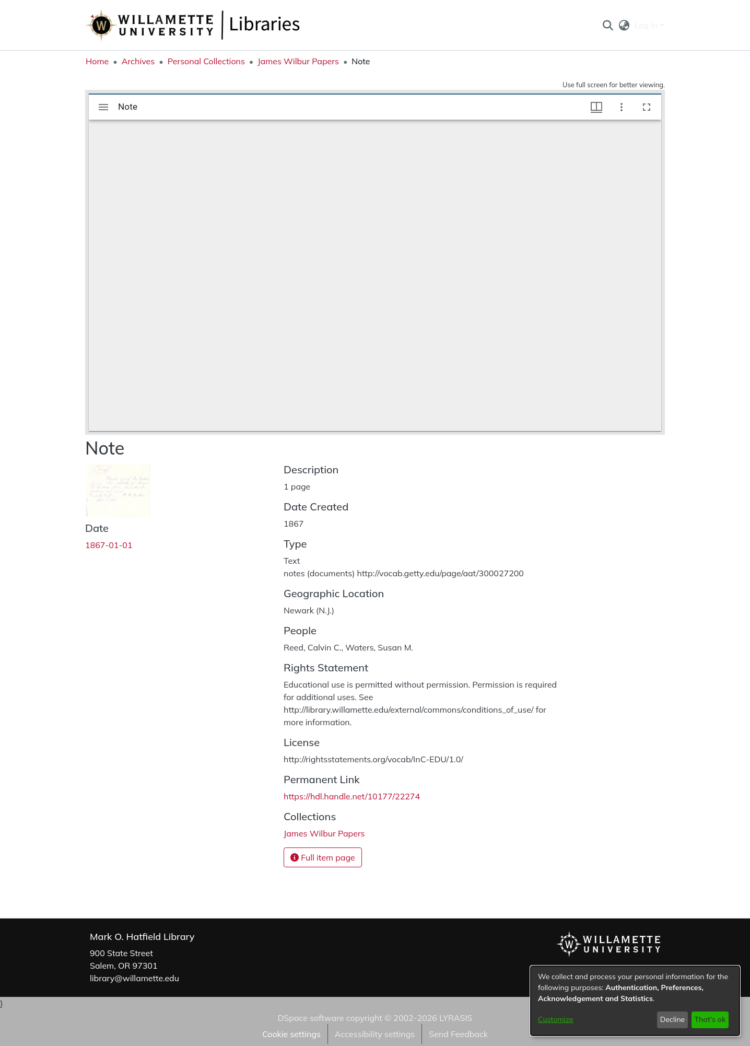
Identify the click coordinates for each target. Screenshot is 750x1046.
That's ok (709, 1019)
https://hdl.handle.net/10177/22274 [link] (352, 796)
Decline (672, 1019)
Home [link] (97, 61)
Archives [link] (138, 61)
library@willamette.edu (134, 978)
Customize (555, 1019)
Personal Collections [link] (206, 61)
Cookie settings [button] (291, 1034)
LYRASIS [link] (455, 1018)
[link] (324, 833)
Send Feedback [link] (458, 1034)
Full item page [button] (322, 857)
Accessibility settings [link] (375, 1034)
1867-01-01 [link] (109, 545)
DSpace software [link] (310, 1018)
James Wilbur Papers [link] (298, 61)
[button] (607, 25)
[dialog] (635, 1001)
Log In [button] (647, 25)
